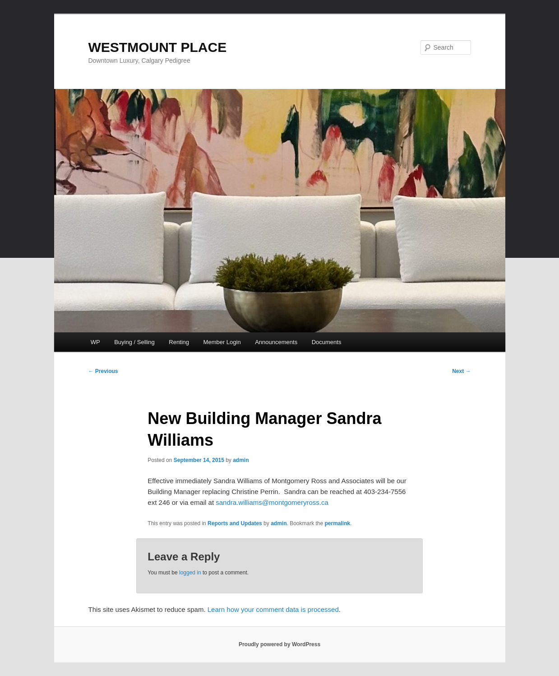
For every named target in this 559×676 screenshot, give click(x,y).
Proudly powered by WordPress (279, 644)
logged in (190, 572)
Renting (179, 342)
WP (95, 342)
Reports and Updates (235, 523)
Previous (103, 371)
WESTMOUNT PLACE (157, 47)
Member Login (222, 342)
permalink (338, 523)
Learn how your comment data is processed (273, 609)
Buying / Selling (134, 342)
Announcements (276, 342)
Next (461, 371)
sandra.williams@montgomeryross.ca (272, 502)
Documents (327, 342)
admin (241, 460)
